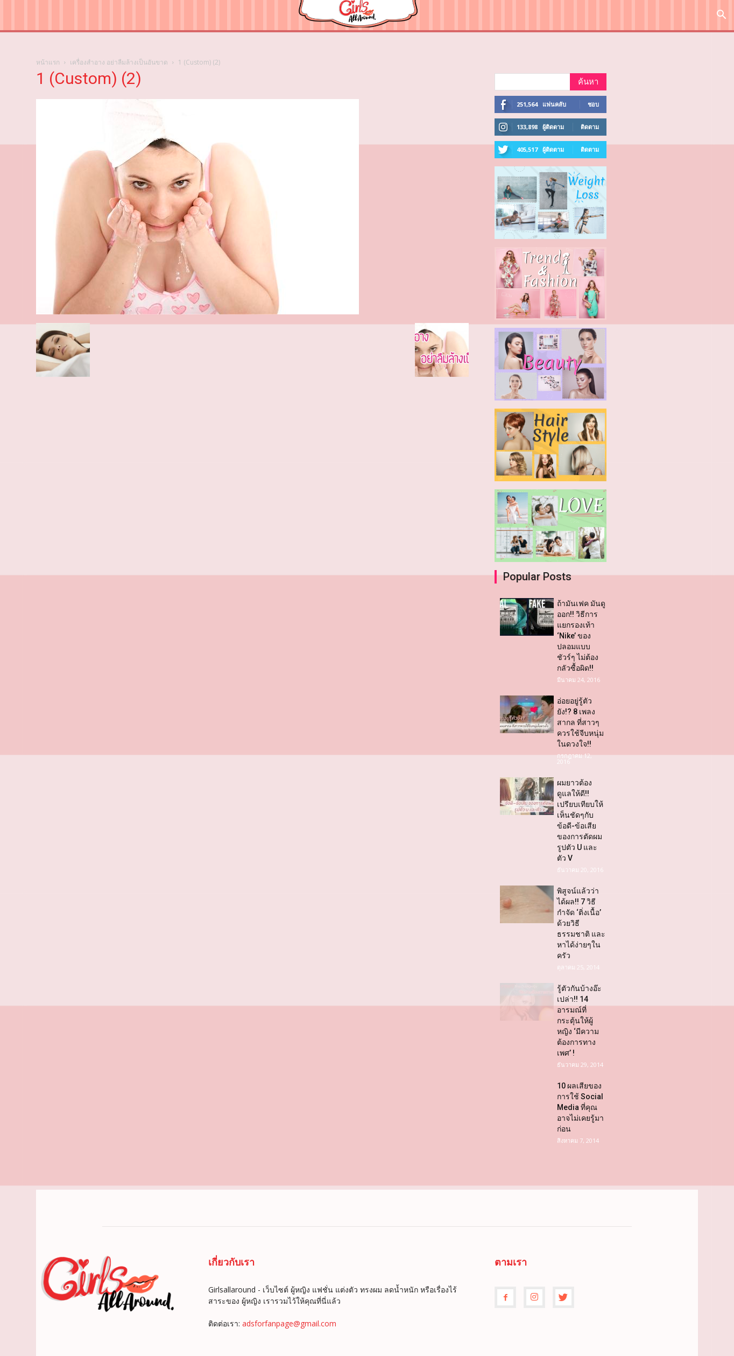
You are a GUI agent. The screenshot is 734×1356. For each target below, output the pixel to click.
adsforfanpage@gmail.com (289, 1323)
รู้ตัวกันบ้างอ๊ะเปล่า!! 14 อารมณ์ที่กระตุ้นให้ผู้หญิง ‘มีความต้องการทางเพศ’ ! (579, 1020)
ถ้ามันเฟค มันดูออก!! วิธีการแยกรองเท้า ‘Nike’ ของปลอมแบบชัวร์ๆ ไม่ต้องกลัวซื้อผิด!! (581, 635)
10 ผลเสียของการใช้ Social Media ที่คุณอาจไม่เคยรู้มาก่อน (580, 1107)
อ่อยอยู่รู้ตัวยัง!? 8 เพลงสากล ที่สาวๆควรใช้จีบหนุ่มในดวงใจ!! (580, 722)
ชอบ (593, 104)
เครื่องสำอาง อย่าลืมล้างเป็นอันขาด (119, 62)
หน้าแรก (48, 62)
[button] (721, 16)
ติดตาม (590, 127)
